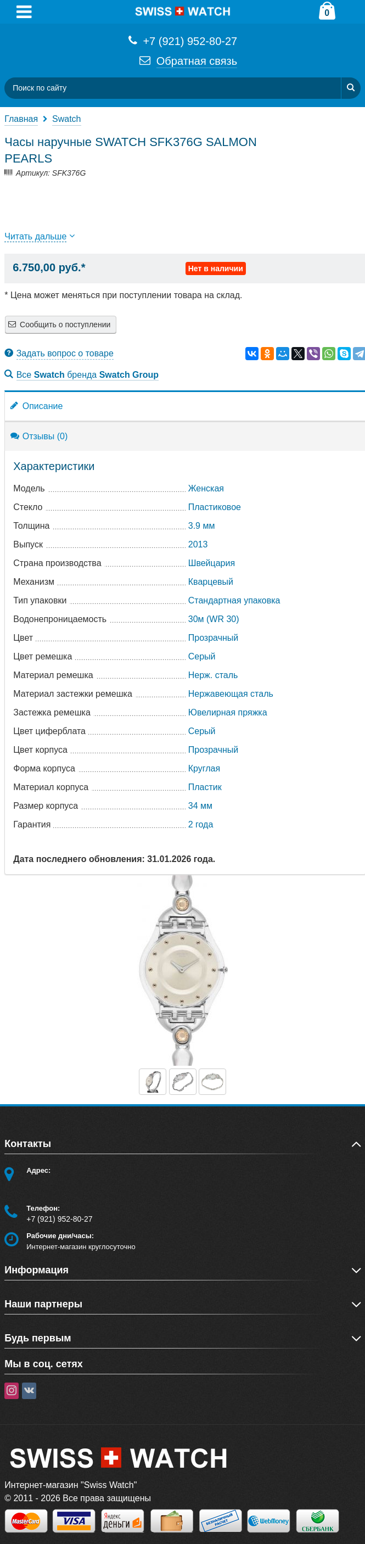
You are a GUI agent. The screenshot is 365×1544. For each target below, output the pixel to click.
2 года (201, 824)
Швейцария (211, 563)
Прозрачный (213, 637)
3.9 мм (201, 525)
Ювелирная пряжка (227, 712)
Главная (21, 119)
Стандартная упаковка (234, 600)
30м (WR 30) (213, 619)
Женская (206, 488)
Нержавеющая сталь (230, 693)
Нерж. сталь (213, 675)
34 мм (200, 805)
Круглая (204, 768)
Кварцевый (210, 581)
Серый (202, 656)
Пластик (205, 787)
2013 (198, 544)
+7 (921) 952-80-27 (182, 40)
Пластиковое (214, 507)
